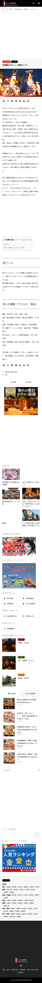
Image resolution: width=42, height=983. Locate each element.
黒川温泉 (10, 598)
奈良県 (26, 903)
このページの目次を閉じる (22, 240)
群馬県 (6, 892)
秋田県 (14, 887)
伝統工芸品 (14, 970)
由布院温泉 (30, 598)
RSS (21, 965)
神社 (8, 970)
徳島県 (23, 911)
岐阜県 (32, 900)
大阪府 (9, 903)
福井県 (31, 895)
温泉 (3, 970)
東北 (3, 887)
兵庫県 (20, 903)
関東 (3, 889)
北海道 (4, 884)
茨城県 (12, 892)
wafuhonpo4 (13, 372)
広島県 (30, 908)
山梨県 (6, 898)
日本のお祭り (6, 61)
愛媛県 (12, 911)
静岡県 (20, 900)
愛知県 (14, 900)
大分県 (36, 914)
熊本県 (24, 914)
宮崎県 (6, 916)
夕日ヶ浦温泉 (30, 604)
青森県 (9, 887)
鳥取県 (18, 908)
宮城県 (32, 887)
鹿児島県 (12, 916)
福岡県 (13, 914)
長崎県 (30, 914)
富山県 (20, 895)
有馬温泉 (10, 604)
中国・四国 (5, 908)
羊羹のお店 (30, 616)
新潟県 (14, 895)
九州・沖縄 (5, 914)
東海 (3, 900)
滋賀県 (32, 903)
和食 (36, 970)
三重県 (26, 900)
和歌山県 (6, 906)
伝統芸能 (22, 970)
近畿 (3, 903)
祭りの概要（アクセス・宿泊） (14, 248)
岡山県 (24, 908)
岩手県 (37, 887)
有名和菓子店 (11, 616)
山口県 (36, 908)
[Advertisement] (21, 36)
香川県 (6, 911)
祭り (6, 375)
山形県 (20, 887)
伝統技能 (20, 972)
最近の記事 (12, 693)
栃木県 (33, 889)
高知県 (17, 911)
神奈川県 (9, 889)
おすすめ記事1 (30, 693)
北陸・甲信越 (6, 895)
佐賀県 (18, 914)
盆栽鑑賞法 (11, 629)
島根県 (13, 908)
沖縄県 (19, 916)
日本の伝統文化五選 (16, 980)
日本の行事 (30, 970)
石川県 (25, 895)
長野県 (37, 895)
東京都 (16, 889)
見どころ (7, 244)
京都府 (14, 61)
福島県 (26, 887)
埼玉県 (27, 889)
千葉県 (21, 889)
